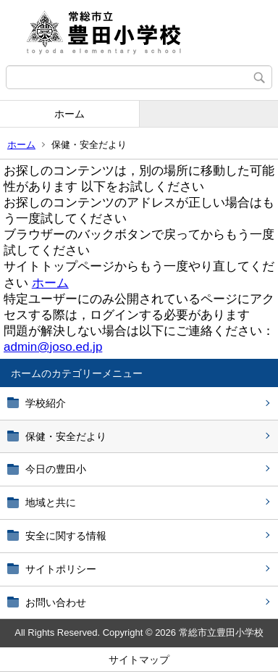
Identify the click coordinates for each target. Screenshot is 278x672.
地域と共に (50, 502)
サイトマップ (139, 659)
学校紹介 (45, 403)
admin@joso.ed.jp (53, 347)
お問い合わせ (55, 602)
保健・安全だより (65, 436)
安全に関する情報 (65, 536)
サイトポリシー (60, 569)
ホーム (69, 114)
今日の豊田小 (55, 469)
